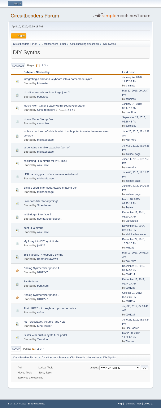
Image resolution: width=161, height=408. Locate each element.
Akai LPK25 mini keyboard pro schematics (49, 308)
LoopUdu (131, 112)
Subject (28, 72)
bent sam (43, 285)
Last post (130, 72)
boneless (42, 96)
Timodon (42, 339)
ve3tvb (41, 312)
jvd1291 (42, 245)
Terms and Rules (133, 403)
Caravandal (132, 220)
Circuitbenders (46, 109)
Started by (43, 72)
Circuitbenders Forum (34, 15)
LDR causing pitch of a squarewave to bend (50, 174)
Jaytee (129, 207)
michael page (45, 139)
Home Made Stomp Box (38, 119)
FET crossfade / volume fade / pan (44, 321)
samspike (43, 123)
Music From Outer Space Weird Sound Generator (54, 105)
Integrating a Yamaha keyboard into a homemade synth (57, 79)
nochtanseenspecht (49, 218)
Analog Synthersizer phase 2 (41, 294)
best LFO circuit (33, 227)
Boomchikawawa (47, 258)
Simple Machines (36, 403)
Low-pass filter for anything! (40, 201)
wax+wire (131, 139)
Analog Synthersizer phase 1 (41, 268)
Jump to (94, 367)
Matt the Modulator (136, 234)
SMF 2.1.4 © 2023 (17, 403)
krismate (42, 83)
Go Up (15, 349)
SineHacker (44, 205)
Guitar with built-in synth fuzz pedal (45, 335)
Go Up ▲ (148, 403)
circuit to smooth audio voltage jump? (46, 92)
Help (120, 403)
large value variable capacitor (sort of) (46, 147)
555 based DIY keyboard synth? (43, 254)
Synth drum (30, 281)
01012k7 (42, 272)
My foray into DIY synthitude (40, 241)
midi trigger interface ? (37, 214)
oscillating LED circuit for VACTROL (45, 160)
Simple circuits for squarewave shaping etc (50, 187)
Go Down (18, 65)
